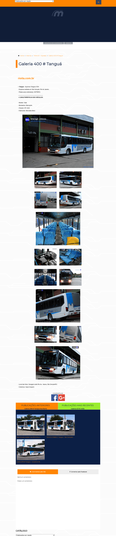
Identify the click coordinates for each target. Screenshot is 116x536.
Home (21, 55)
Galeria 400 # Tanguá (54, 55)
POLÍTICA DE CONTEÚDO (53, 43)
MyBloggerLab (94, 535)
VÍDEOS (68, 43)
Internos (27, 55)
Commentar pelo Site (37, 447)
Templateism (85, 535)
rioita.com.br (25, 78)
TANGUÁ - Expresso (39, 55)
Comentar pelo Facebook (78, 447)
